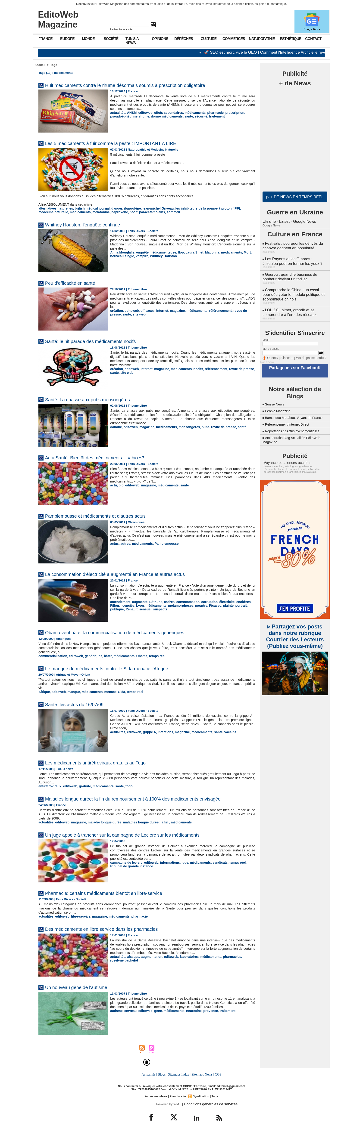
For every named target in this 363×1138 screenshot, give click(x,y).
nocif (97, 211)
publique (235, 604)
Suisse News (275, 397)
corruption (202, 601)
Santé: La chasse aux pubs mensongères (96, 399)
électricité (218, 601)
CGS (217, 1079)
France (45, 39)
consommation (182, 601)
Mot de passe (271, 343)
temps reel (148, 655)
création (116, 310)
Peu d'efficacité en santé (75, 282)
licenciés (116, 604)
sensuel (115, 608)
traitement (209, 116)
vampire (126, 255)
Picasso (197, 604)
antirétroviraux (48, 785)
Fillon (246, 601)
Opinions (160, 39)
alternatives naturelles (54, 208)
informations (165, 867)
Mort (237, 252)
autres (124, 543)
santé (183, 116)
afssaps (131, 966)
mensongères (183, 426)
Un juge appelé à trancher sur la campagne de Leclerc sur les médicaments (138, 840)
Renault (248, 604)
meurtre (184, 604)
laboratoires (183, 966)
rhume (141, 116)
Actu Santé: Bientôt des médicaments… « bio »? (104, 457)
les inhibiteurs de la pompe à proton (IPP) (194, 208)
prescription (225, 112)
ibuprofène (125, 208)
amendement (119, 601)
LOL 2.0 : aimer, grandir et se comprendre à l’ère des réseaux (289, 307)
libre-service (78, 921)
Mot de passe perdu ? (306, 352)
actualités (117, 112)
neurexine (188, 1020)
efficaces (144, 310)
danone (115, 426)
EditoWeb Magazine (58, 19)
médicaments (188, 112)
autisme (116, 1020)
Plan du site (177, 1101)
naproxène (84, 211)
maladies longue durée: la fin (138, 827)
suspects (129, 608)
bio (120, 484)
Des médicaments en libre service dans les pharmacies (113, 934)
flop (175, 252)
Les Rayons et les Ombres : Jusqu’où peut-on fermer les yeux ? (294, 259)
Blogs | (163, 1079)
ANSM (130, 112)
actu (113, 484)
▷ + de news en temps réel (294, 197)
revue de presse (235, 310)
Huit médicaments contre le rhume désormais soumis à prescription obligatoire (141, 85)
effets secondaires (164, 112)
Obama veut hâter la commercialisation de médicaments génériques (129, 632)
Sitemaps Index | (179, 1079)
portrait (221, 604)
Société (111, 39)
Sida (115, 691)
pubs (198, 426)
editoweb (142, 112)
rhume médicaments (162, 116)
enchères (233, 601)
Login (266, 334)
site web (125, 313)
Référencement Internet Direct (289, 422)
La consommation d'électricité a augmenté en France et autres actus (129, 573)
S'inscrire (284, 352)
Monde (88, 39)
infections (161, 731)
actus (114, 543)
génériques (89, 655)
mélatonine (67, 211)
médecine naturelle (239, 208)
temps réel (227, 867)
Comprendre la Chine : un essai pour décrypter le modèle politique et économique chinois (294, 290)
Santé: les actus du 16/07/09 (80, 703)
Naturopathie (262, 39)
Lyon (128, 604)
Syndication (200, 1101)
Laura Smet (188, 252)
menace (105, 691)
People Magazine (279, 404)
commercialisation (51, 655)
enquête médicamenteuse (152, 252)
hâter (102, 655)
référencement (212, 310)
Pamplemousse (162, 543)
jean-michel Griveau (149, 208)
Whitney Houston (146, 255)
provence (203, 1020)
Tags (53, 65)
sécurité (194, 116)
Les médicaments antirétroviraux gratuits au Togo (105, 761)
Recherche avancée (121, 29)
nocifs (191, 368)
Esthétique (290, 39)
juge (179, 867)
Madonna (204, 252)
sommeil (134, 211)
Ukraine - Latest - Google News (288, 221)
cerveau (129, 1020)
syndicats (212, 867)
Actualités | (150, 1079)
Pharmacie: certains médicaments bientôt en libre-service (115, 898)
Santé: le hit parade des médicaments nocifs (99, 340)
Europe (67, 39)
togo (122, 785)
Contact (313, 39)
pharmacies (223, 966)
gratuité (81, 785)
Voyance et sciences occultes (285, 460)
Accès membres (157, 1101)
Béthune (152, 601)
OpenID (272, 352)
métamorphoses (165, 604)
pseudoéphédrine (122, 116)
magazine (172, 310)
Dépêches (183, 39)
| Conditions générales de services (207, 1109)
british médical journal (88, 208)
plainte (210, 604)
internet (158, 310)
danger (111, 208)
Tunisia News (132, 41)
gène (154, 1020)
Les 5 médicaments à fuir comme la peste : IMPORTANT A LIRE (124, 143)
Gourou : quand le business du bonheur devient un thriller (289, 274)
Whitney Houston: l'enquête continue (90, 224)
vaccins (221, 731)
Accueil (39, 65)
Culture (208, 39)
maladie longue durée (99, 827)
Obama (134, 655)
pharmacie (207, 112)
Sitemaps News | (202, 1079)
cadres (165, 601)
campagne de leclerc (125, 867)
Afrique (43, 691)
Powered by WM (167, 1109)
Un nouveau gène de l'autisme (82, 992)
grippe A (147, 731)
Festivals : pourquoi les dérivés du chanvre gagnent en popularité (292, 245)
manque (71, 691)
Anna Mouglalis (121, 252)
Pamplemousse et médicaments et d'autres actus (105, 515)
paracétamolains (114, 211)
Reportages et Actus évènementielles (295, 428)
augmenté (137, 601)
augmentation (148, 966)
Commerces (233, 39)
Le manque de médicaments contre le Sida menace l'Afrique (119, 668)
